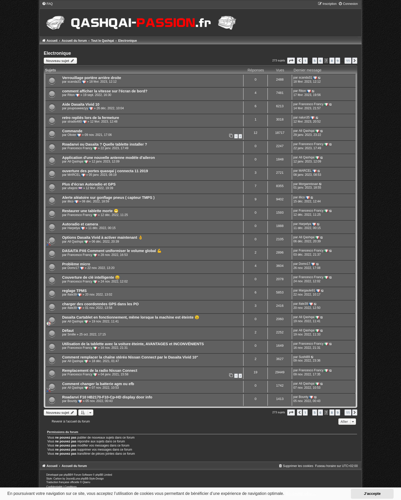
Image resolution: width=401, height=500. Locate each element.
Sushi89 (304, 357)
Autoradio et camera (80, 224)
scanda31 (74, 82)
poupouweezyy (78, 108)
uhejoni (72, 188)
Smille (72, 334)
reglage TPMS (74, 291)
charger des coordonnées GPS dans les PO (100, 304)
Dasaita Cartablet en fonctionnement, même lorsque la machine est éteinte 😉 (130, 317)
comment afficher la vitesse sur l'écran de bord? (104, 91)
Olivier (72, 135)
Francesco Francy (311, 104)
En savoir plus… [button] (301, 493)
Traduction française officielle (62, 482)
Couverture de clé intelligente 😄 (91, 277)
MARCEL (74, 175)
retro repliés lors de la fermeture (90, 118)
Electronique (57, 53)
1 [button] (305, 60)
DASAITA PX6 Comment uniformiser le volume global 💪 (112, 251)
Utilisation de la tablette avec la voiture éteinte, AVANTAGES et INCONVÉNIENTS (133, 344)
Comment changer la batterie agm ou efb (98, 384)
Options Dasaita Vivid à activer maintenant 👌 (102, 237)
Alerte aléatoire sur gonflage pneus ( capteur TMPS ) (108, 197)
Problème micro (76, 264)
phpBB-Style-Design (92, 478)
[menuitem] (47, 4)
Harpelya (74, 228)
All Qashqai (307, 131)
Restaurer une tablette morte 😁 (90, 211)
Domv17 (73, 268)
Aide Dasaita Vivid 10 (80, 104)
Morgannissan (308, 184)
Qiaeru (86, 482)
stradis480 (75, 122)
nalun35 (304, 117)
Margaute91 (307, 290)
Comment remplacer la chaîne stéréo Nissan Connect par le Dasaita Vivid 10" (130, 357)
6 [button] (320, 60)
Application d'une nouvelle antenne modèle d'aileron (108, 158)
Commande (72, 131)
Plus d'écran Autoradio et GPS (89, 184)
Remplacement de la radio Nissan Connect (99, 370)
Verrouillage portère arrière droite (91, 78)
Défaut (68, 331)
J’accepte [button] (372, 494)
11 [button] (348, 60)
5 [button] (315, 60)
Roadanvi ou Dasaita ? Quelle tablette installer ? (104, 144)
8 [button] (332, 60)
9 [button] (338, 60)
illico (71, 201)
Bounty (72, 401)
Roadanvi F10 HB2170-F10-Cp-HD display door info (107, 397)
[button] (291, 61)
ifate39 (72, 295)
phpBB (67, 474)
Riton (71, 95)
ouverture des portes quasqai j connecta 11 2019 (105, 171)
